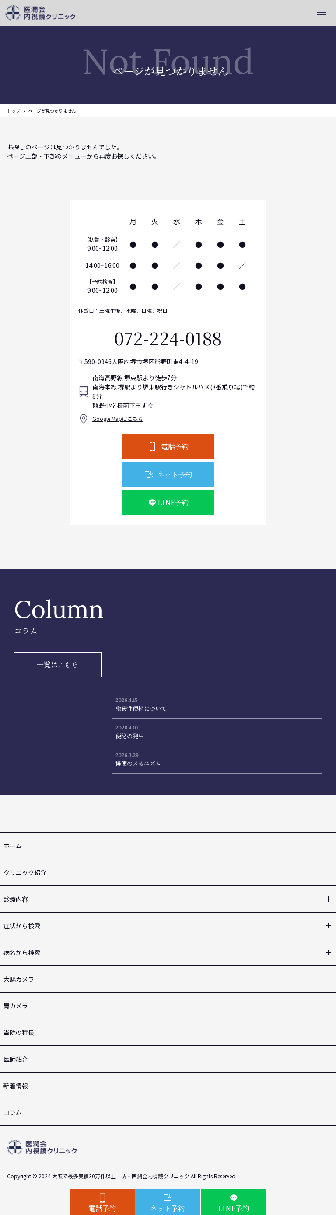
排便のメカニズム (138, 763)
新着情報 (16, 1085)
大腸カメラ (19, 979)
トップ (13, 111)
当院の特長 (19, 1032)
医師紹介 (16, 1059)
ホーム (13, 845)
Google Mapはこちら (117, 418)
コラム (13, 1112)
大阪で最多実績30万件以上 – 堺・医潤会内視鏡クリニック (120, 1176)
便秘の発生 (130, 736)
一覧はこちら (58, 665)
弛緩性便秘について (141, 708)
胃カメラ (16, 1005)
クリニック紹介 (25, 872)
